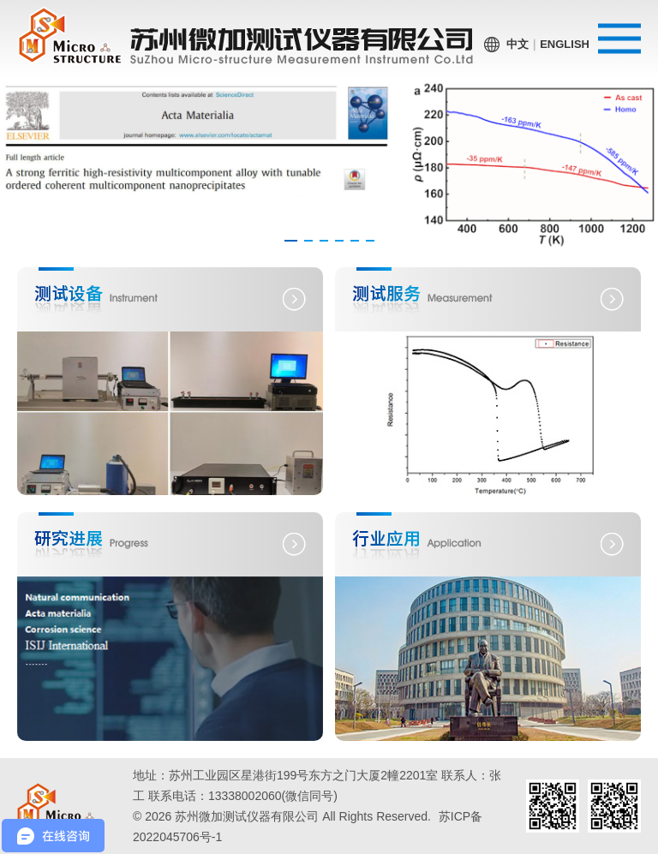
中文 (517, 44)
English (564, 44)
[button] (290, 241)
